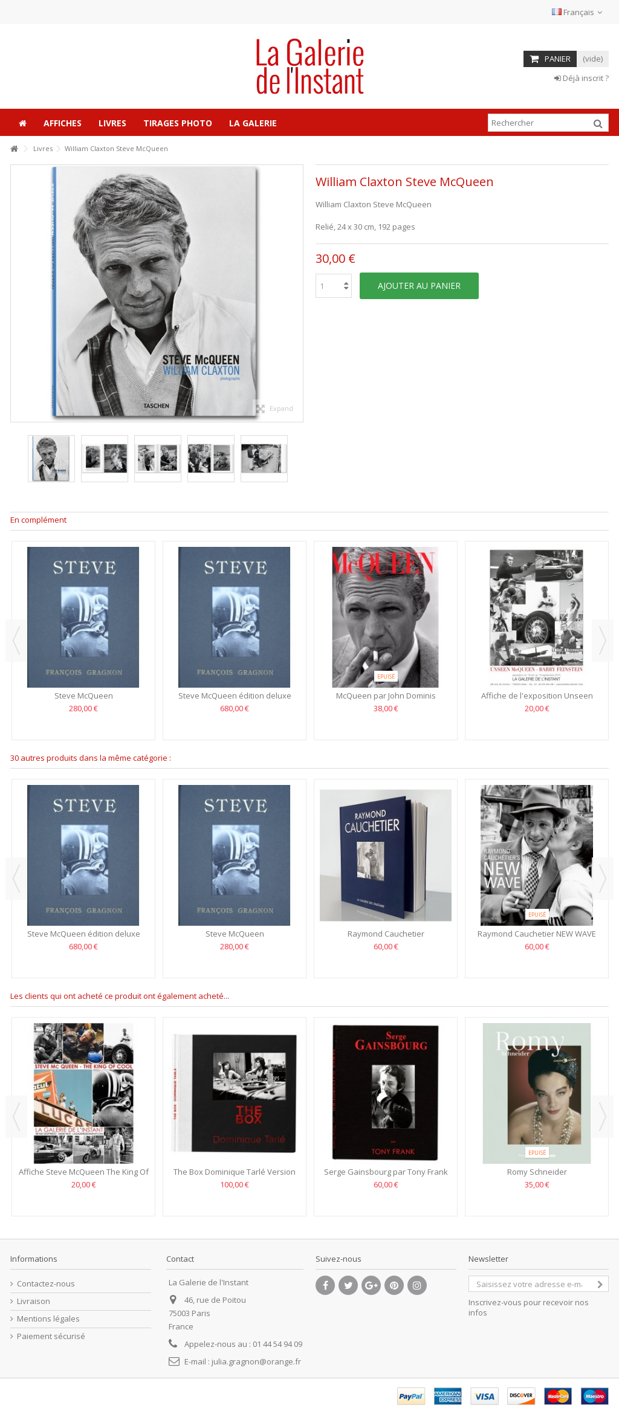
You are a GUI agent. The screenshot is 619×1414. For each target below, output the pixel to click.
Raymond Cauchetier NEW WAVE (537, 933)
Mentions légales (48, 1319)
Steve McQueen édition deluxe (234, 695)
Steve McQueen (83, 695)
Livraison (33, 1301)
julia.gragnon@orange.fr (256, 1361)
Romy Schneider (537, 1171)
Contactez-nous (46, 1284)
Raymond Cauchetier (386, 933)
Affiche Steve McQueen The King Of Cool (84, 1176)
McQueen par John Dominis (386, 695)
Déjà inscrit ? (581, 78)
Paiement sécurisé (51, 1336)
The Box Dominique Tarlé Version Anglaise (234, 1176)
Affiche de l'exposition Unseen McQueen (537, 700)
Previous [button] (16, 640)
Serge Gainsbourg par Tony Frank (386, 1171)
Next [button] (603, 640)
